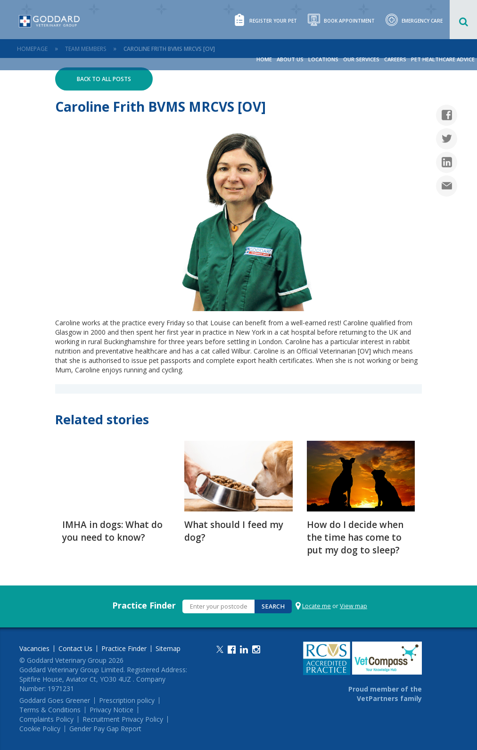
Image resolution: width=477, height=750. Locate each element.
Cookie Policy (39, 728)
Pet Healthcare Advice (443, 59)
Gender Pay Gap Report (105, 728)
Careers (395, 59)
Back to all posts (104, 79)
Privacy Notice (111, 710)
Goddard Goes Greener (54, 700)
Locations (323, 59)
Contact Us (75, 648)
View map (353, 606)
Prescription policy (127, 700)
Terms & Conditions (50, 710)
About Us (290, 59)
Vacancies (34, 648)
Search (273, 606)
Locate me (316, 606)
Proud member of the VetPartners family (385, 693)
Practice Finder (144, 605)
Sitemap (168, 648)
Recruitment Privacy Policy (122, 719)
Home (264, 59)
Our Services (361, 59)
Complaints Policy (46, 719)
